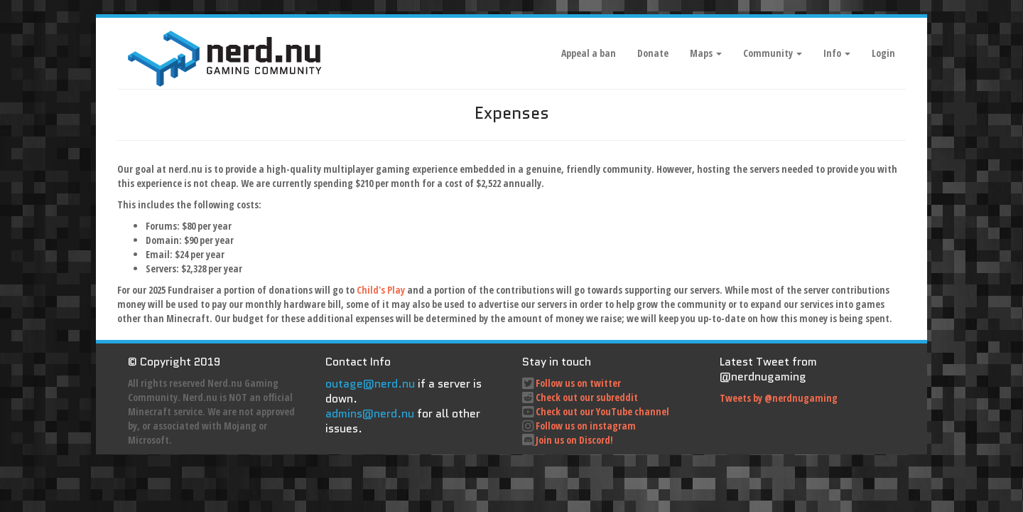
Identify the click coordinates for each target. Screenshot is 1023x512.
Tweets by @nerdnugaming (779, 398)
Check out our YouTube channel (602, 411)
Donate (653, 53)
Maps (706, 53)
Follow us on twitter (578, 383)
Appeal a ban (588, 53)
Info (836, 53)
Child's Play (381, 290)
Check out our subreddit (587, 397)
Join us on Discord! (574, 440)
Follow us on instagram (586, 425)
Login (883, 53)
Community (772, 53)
